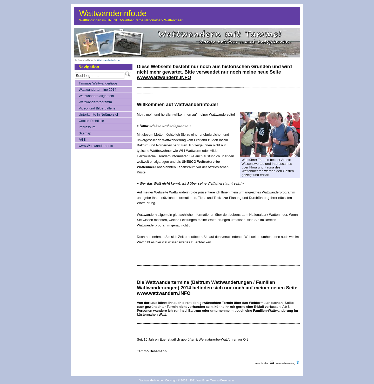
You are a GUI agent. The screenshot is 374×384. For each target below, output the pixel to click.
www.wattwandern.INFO (163, 293)
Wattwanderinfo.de (112, 13)
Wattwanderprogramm (153, 225)
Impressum (87, 127)
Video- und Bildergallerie (97, 108)
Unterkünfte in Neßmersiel (98, 114)
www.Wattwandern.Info (96, 146)
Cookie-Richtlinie (91, 121)
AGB (82, 139)
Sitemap (85, 133)
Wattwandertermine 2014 (97, 90)
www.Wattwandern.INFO (164, 77)
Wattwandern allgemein (154, 215)
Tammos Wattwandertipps (98, 83)
